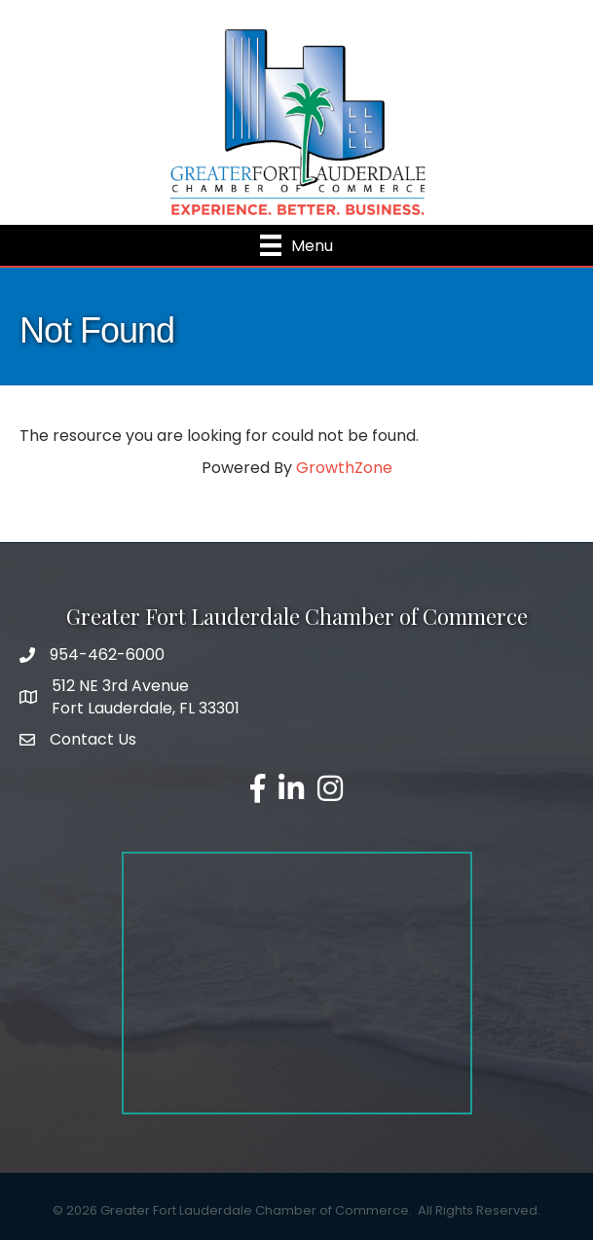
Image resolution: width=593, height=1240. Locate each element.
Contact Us (93, 739)
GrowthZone (344, 467)
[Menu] (296, 245)
